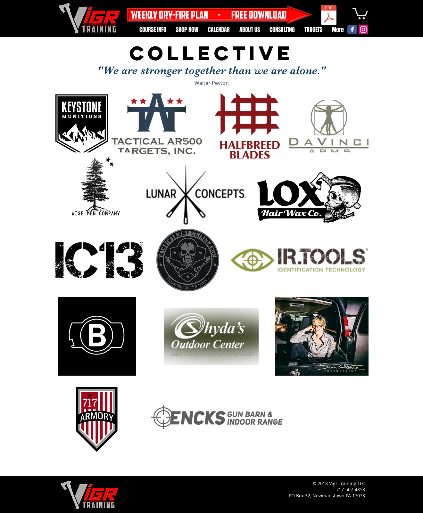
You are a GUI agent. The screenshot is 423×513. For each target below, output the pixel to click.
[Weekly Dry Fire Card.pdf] (328, 16)
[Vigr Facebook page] (352, 29)
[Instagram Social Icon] (363, 29)
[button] (360, 12)
